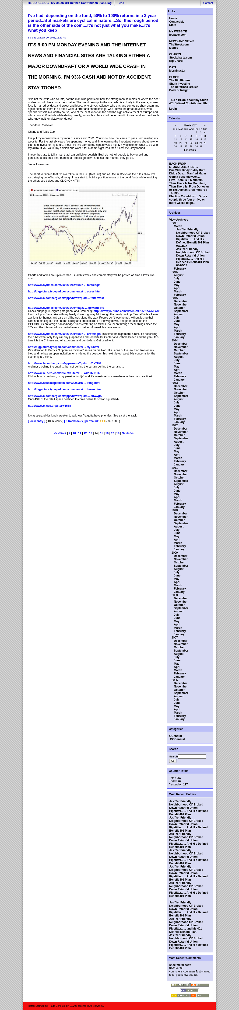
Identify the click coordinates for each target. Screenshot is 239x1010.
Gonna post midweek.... (184, 176)
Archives (174, 212)
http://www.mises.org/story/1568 (49, 405)
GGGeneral (177, 739)
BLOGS (174, 77)
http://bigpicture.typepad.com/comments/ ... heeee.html (65, 389)
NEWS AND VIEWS (181, 41)
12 (85, 433)
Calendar (174, 118)
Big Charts (176, 60)
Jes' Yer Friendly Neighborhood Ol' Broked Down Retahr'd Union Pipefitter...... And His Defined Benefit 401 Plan (193, 236)
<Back (62, 433)
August (178, 275)
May (176, 285)
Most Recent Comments (184, 958)
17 (112, 433)
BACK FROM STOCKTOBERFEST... (183, 165)
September (181, 311)
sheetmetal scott (180, 965)
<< (56, 433)
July (176, 278)
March (178, 226)
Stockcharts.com (180, 57)
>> (132, 433)
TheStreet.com (179, 44)
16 (107, 433)
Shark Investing (179, 83)
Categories (175, 729)
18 (118, 433)
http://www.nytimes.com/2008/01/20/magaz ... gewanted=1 (66, 307)
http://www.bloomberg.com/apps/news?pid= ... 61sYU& (64, 363)
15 (101, 433)
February (180, 268)
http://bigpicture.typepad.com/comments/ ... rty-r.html (63, 347)
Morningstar (177, 70)
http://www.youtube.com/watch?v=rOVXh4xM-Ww (126, 311)
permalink (91, 421)
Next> (126, 433)
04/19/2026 (190, 150)
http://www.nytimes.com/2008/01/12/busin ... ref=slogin (64, 285)
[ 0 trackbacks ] (74, 421)
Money (173, 47)
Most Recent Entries (182, 794)
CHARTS (175, 54)
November (181, 304)
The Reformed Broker (183, 87)
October (179, 307)
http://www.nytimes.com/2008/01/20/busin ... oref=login (64, 334)
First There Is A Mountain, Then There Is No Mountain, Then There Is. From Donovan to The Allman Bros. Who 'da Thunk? (189, 186)
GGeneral (175, 736)
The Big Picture (179, 80)
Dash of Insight (179, 90)
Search (173, 749)
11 (79, 433)
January (179, 337)
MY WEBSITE (178, 31)
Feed (121, 3)
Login (173, 108)
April (177, 288)
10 (74, 433)
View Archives (178, 219)
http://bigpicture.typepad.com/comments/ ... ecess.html (64, 291)
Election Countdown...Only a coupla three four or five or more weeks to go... (188, 200)
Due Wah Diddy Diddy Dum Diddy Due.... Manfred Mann (187, 172)
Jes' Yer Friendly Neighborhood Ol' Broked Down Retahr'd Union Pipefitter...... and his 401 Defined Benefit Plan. (186, 925)
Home (173, 18)
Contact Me (176, 21)
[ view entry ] (36, 421)
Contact (208, 3)
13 (90, 433)
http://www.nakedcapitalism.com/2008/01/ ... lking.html (64, 383)
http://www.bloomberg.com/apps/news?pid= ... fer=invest (66, 298)
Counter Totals (178, 771)
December (180, 301)
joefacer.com (177, 34)
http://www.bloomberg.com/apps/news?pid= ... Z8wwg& (65, 396)
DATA (173, 67)
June (177, 281)
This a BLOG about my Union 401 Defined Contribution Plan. (189, 101)
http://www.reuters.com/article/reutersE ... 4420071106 (64, 373)
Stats (172, 25)
